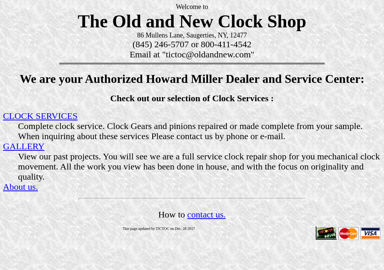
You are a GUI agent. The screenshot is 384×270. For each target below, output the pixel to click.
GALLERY (24, 146)
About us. (20, 187)
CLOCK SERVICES (40, 116)
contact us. (206, 214)
